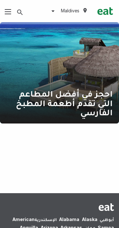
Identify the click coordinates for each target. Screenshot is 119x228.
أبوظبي (107, 219)
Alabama (69, 219)
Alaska (89, 219)
